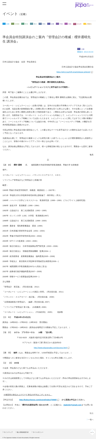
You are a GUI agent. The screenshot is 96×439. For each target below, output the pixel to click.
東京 (35, 24)
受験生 (89, 24)
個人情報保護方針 (22, 432)
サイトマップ (8, 432)
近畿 (52, 24)
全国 (7, 24)
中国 (61, 24)
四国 (69, 24)
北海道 (17, 24)
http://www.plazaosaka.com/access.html (50, 348)
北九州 (79, 24)
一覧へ (91, 420)
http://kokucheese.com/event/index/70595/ (38, 400)
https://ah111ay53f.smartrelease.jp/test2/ (73, 72)
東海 (43, 24)
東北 (26, 24)
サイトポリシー (37, 432)
